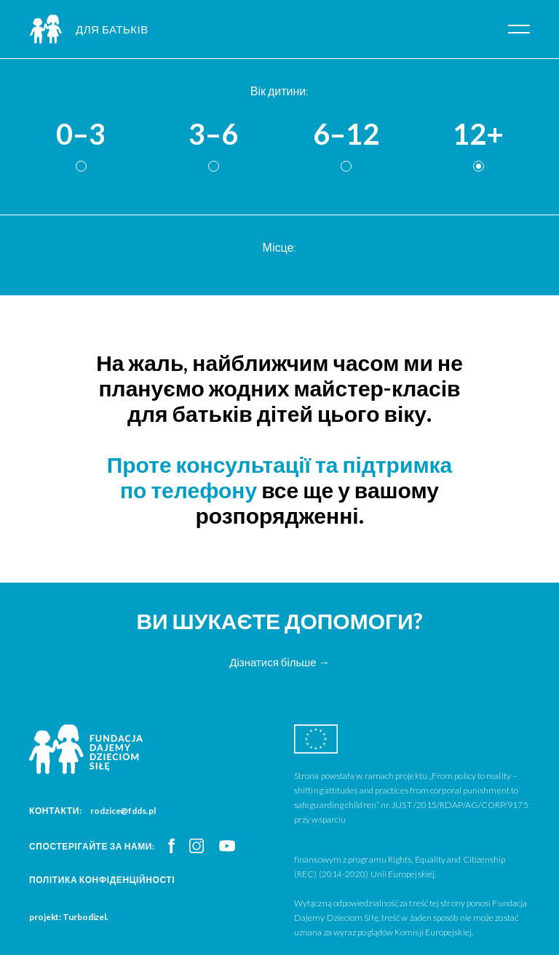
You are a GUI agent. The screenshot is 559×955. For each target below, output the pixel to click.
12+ (478, 134)
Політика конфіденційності (102, 879)
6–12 (346, 134)
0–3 (81, 134)
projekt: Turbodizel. (68, 916)
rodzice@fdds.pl (123, 810)
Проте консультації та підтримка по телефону (280, 477)
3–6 (213, 134)
